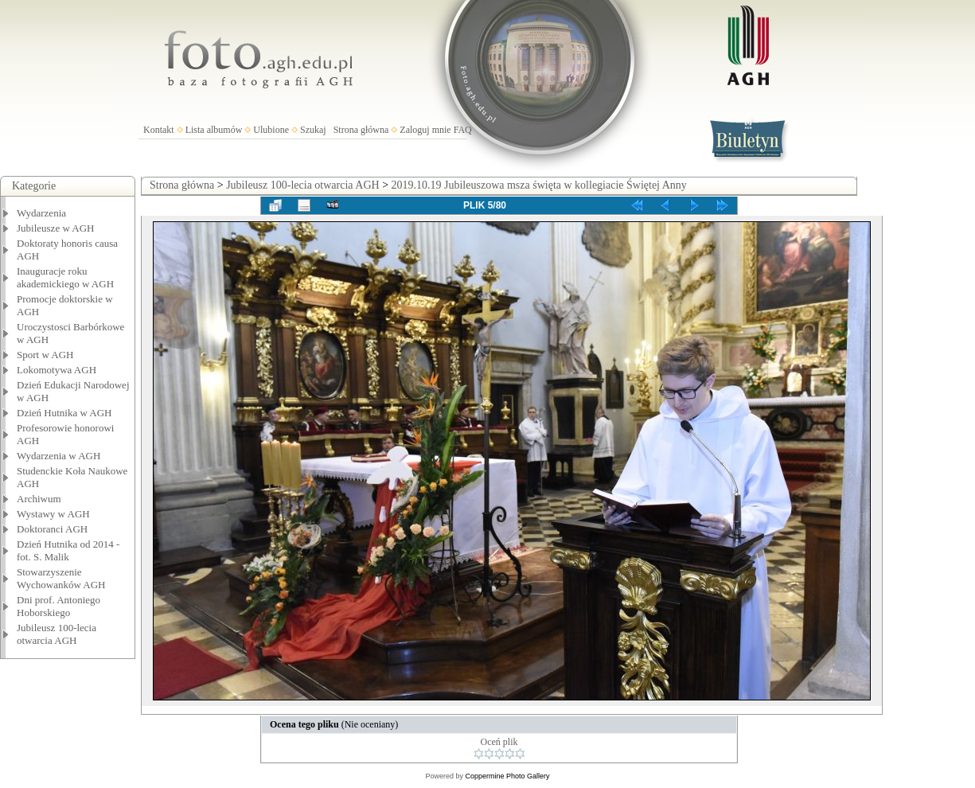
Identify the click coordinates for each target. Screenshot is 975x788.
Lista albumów (214, 129)
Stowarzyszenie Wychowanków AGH (61, 578)
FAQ (463, 129)
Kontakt (158, 129)
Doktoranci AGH (52, 529)
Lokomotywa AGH (56, 370)
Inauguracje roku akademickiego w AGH (65, 277)
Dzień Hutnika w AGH (64, 413)
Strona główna (361, 129)
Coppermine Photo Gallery (507, 776)
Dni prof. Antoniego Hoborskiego (58, 606)
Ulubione (271, 129)
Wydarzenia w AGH (58, 456)
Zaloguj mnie (425, 129)
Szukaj (313, 129)
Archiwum (39, 499)
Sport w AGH (45, 355)
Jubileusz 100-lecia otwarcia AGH (56, 634)
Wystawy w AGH (53, 514)
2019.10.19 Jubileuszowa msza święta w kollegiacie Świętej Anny (539, 185)
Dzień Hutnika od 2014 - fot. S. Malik (68, 550)
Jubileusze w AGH (56, 228)
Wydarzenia (41, 213)
